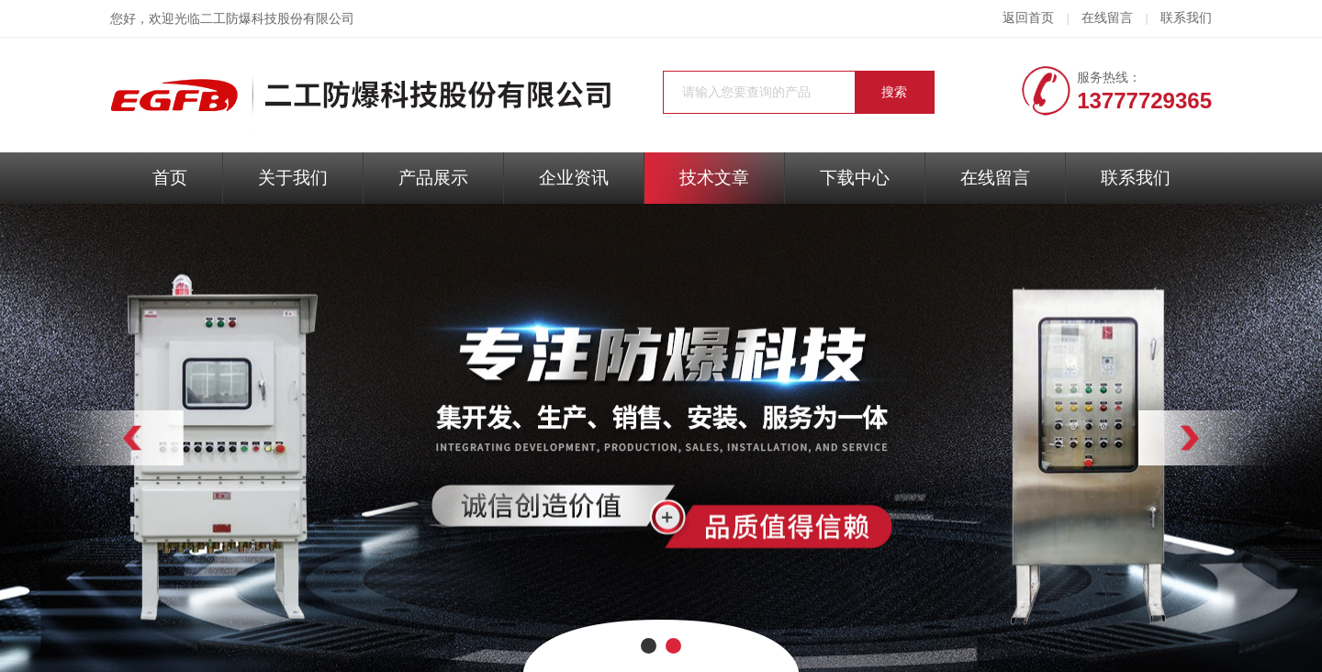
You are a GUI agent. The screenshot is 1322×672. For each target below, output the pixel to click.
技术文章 (714, 177)
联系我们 (1186, 18)
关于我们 (293, 177)
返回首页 (1028, 18)
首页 (169, 177)
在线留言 (1107, 18)
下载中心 (855, 177)
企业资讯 (574, 177)
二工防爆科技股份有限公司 (277, 19)
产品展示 (433, 177)
